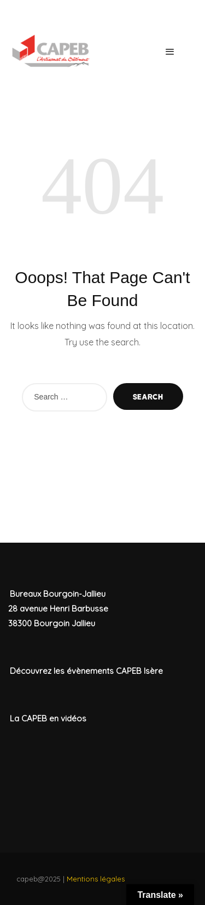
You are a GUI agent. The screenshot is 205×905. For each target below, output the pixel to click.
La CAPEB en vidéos (48, 718)
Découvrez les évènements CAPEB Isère (86, 671)
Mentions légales (96, 878)
